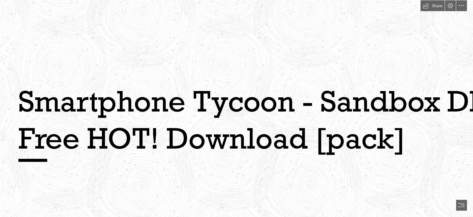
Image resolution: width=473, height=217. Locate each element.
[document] (236, 108)
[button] (433, 5)
